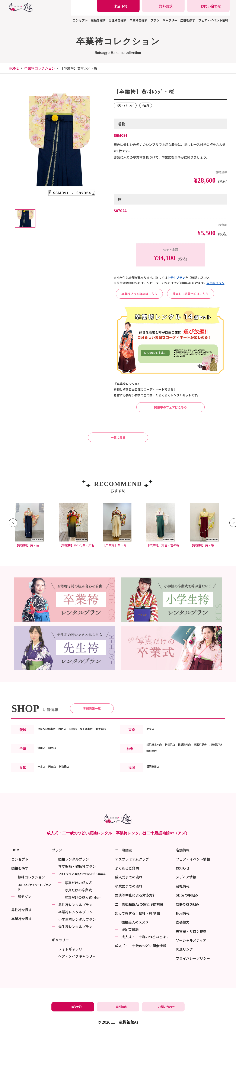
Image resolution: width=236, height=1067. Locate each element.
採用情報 (182, 947)
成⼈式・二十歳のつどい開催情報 (140, 979)
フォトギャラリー (72, 982)
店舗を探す (187, 20)
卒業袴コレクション (39, 68)
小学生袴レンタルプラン (77, 953)
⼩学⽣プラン (176, 277)
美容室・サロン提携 (191, 965)
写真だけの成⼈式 (78, 916)
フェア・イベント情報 (213, 20)
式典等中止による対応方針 (135, 929)
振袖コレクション (31, 911)
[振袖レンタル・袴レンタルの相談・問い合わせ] (208, 6)
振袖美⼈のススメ (135, 956)
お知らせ (182, 901)
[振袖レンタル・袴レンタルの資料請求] (163, 6)
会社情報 (182, 919)
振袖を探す (98, 20)
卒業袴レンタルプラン (75, 945)
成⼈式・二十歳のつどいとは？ (145, 970)
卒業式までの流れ (128, 919)
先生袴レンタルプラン (75, 960)
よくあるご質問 (127, 901)
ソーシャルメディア (191, 974)
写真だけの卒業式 (78, 924)
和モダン (24, 930)
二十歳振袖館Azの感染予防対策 (139, 938)
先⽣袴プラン (215, 283)
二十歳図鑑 (123, 884)
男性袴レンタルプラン (75, 938)
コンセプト (80, 20)
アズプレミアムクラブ (132, 892)
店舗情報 (182, 884)
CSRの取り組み (187, 938)
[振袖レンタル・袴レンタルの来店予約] (118, 6)
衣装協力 (182, 956)
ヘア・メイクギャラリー (77, 990)
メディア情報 (186, 911)
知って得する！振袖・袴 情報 (137, 947)
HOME (14, 68)
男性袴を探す (118, 20)
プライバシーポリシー (193, 992)
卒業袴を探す (138, 20)
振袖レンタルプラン (73, 892)
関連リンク (184, 983)
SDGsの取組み (187, 929)
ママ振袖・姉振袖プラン (77, 900)
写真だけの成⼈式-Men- (83, 931)
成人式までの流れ (128, 911)
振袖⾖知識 (129, 963)
